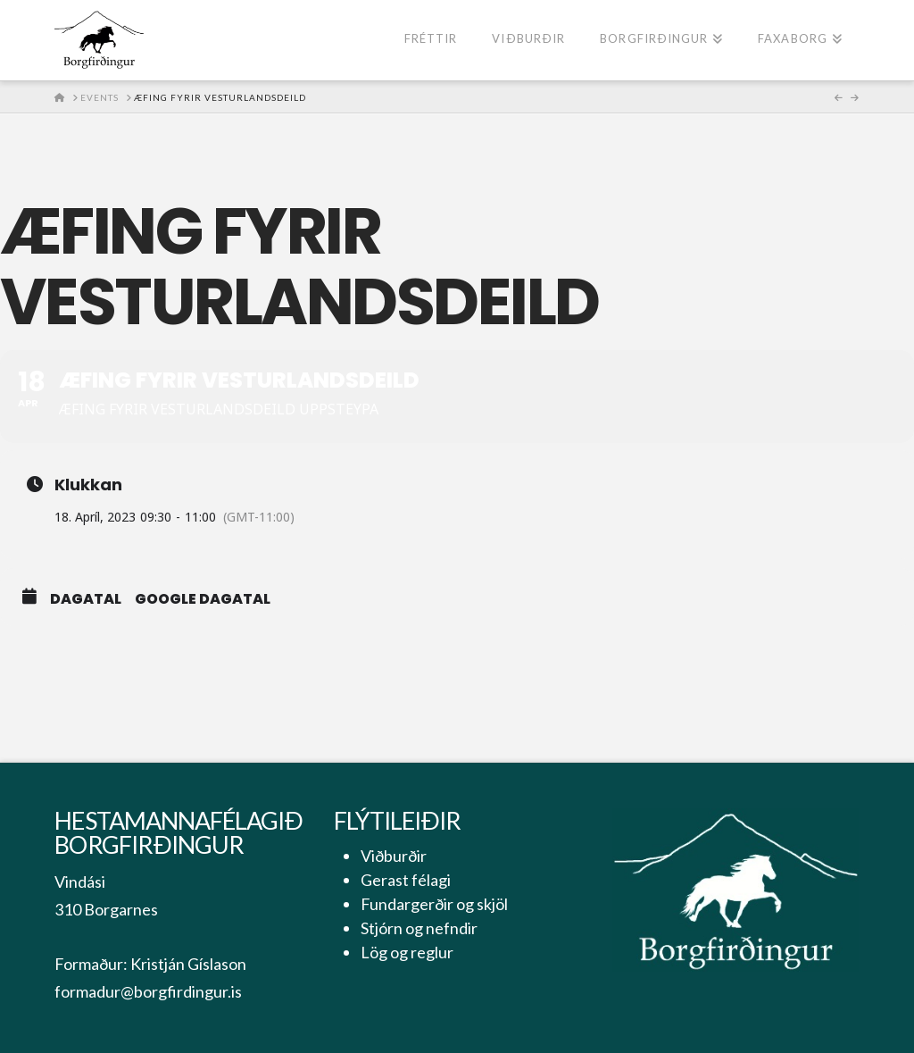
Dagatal (85, 599)
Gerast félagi (406, 880)
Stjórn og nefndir (419, 928)
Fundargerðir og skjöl (434, 904)
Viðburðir (394, 855)
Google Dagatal (202, 599)
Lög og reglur (407, 952)
